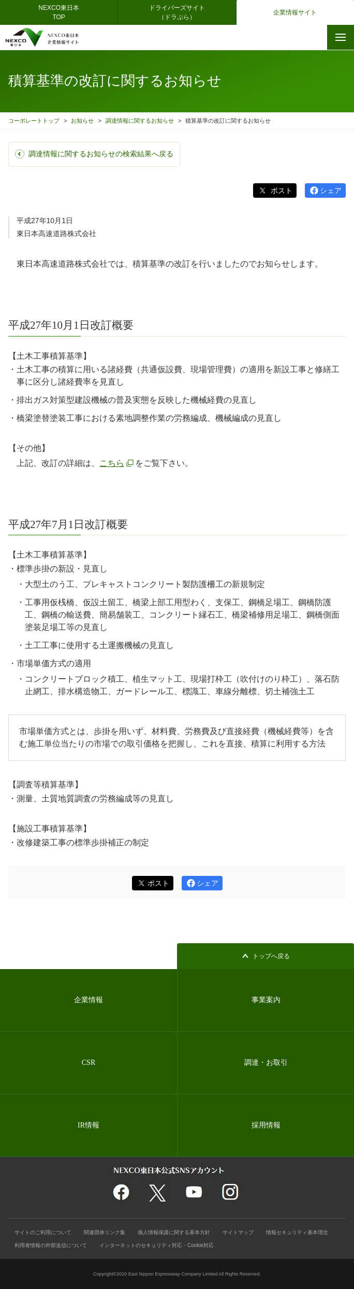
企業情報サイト (295, 12)
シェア (331, 190)
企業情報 (88, 1000)
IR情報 (88, 1125)
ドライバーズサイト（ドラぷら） (177, 12)
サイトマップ (238, 1232)
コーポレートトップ (34, 121)
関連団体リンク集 (104, 1232)
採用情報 (266, 1125)
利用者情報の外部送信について (50, 1245)
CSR (88, 1062)
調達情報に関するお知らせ (140, 121)
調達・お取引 (266, 1062)
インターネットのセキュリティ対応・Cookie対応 (156, 1245)
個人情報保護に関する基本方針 (174, 1232)
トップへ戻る (271, 956)
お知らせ (82, 121)
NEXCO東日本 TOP (61, 12)
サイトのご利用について (42, 1232)
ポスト (280, 190)
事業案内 (266, 1000)
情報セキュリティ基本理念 (297, 1232)
